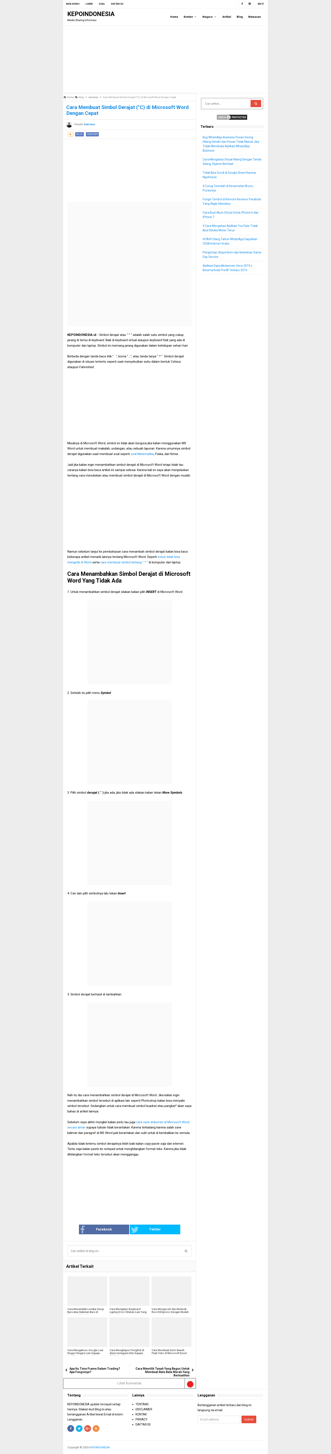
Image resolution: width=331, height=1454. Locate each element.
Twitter (143, 1230)
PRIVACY (142, 1419)
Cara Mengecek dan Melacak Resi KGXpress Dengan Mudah (170, 1311)
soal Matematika (142, 454)
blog (79, 134)
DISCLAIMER (144, 1409)
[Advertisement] (165, 59)
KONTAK (141, 1414)
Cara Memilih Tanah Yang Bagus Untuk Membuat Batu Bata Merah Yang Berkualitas (163, 1372)
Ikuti (261, 4)
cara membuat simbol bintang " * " (124, 562)
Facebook (103, 1230)
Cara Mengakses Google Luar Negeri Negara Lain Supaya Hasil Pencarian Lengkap (85, 1353)
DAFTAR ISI (143, 1424)
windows (92, 134)
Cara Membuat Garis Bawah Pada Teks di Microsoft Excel (169, 1352)
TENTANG (142, 1404)
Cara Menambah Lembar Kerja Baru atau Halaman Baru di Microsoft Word (85, 1312)
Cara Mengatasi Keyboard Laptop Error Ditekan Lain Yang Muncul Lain (127, 1312)
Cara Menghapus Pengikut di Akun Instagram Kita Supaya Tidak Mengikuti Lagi (126, 1353)
